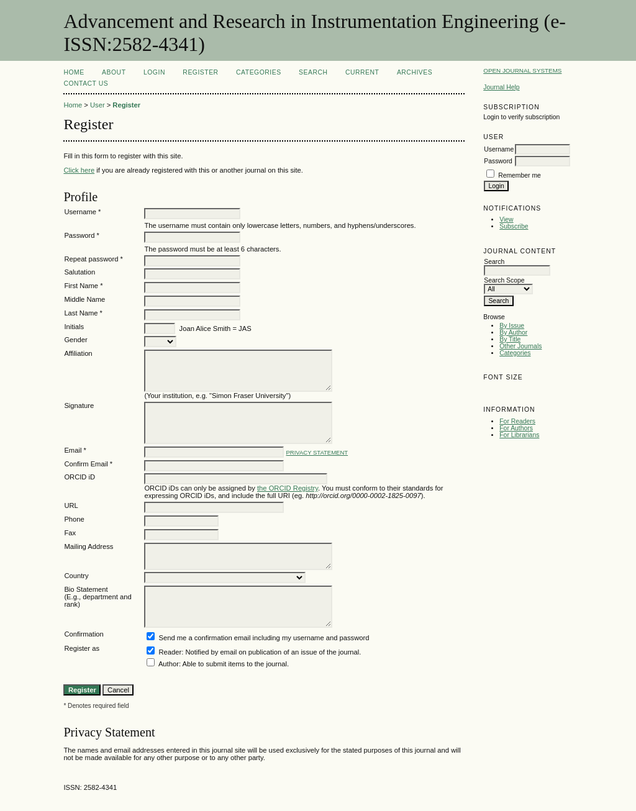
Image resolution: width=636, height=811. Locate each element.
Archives (414, 72)
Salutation (79, 272)
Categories (514, 353)
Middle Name (84, 299)
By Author (513, 332)
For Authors (516, 428)
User (97, 105)
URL (71, 505)
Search (313, 72)
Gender (75, 339)
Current (362, 72)
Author (168, 664)
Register (200, 72)
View (506, 219)
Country (76, 575)
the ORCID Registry (287, 488)
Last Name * (83, 313)
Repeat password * (93, 259)
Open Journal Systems (522, 70)
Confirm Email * (88, 464)
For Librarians (519, 435)
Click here (78, 170)
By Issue (511, 325)
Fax (70, 533)
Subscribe (513, 226)
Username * (82, 211)
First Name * (83, 285)
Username (499, 149)
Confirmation (83, 634)
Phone (74, 519)
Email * (75, 450)
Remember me (519, 175)
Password (498, 161)
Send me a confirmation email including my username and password (264, 637)
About (113, 72)
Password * (81, 235)
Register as (81, 648)
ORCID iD (79, 477)
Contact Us (85, 83)
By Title (509, 339)
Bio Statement (85, 589)
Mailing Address (88, 546)
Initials (74, 326)
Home (73, 72)
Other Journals (520, 346)
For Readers (517, 421)
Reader (170, 652)
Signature (79, 405)
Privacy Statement (317, 452)
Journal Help (501, 87)
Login (154, 72)
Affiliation (78, 353)
